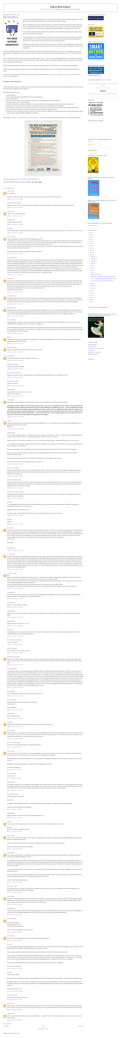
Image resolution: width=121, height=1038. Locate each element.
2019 (91, 243)
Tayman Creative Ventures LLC (14, 491)
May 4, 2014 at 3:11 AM (14, 790)
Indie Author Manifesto (96, 274)
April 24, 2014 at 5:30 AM (15, 333)
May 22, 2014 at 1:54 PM (14, 940)
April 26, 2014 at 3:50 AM (15, 687)
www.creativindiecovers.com (34, 117)
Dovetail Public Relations (13, 203)
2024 (91, 232)
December (93, 256)
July (92, 265)
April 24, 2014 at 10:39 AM (15, 385)
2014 (91, 254)
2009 (91, 299)
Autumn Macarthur (11, 794)
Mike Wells (9, 691)
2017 (91, 248)
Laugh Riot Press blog (15, 734)
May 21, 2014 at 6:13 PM (14, 932)
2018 (91, 245)
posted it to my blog (24, 623)
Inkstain (9, 278)
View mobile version (43, 1028)
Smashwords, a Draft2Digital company (67, 9)
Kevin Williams (10, 918)
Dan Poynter (10, 236)
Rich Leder (9, 730)
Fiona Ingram (10, 295)
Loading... (90, 309)
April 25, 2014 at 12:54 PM (15, 636)
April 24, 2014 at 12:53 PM (15, 428)
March (92, 283)
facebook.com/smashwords (94, 75)
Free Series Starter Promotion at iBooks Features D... (102, 280)
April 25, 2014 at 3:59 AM (15, 569)
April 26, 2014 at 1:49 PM (15, 709)
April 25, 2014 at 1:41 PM (15, 652)
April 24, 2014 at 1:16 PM (15, 464)
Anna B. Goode (10, 573)
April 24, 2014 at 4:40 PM (15, 515)
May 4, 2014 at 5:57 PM (14, 809)
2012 (91, 293)
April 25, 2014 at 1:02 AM (15, 550)
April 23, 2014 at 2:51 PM (15, 224)
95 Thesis (9, 76)
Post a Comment (7, 1023)
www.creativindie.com (23, 117)
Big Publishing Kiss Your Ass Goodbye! (74, 230)
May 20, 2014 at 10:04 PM (14, 848)
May (92, 270)
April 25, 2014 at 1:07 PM (15, 644)
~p (7, 420)
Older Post (80, 1026)
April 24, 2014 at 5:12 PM (15, 524)
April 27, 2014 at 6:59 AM (15, 718)
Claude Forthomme (11, 381)
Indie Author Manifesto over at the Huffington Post (27, 179)
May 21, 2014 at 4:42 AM (14, 892)
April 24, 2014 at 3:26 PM (15, 498)
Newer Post (5, 1026)
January (93, 288)
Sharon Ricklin (10, 699)
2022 (91, 237)
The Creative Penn (92, 346)
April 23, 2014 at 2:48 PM (15, 216)
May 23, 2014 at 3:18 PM (14, 999)
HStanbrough (10, 307)
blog (20, 650)
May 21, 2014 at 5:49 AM (14, 914)
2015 (91, 252)
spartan (8, 527)
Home (43, 1026)
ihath (8, 519)
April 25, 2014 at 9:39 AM (15, 625)
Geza (8, 722)
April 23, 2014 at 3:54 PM (15, 274)
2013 (91, 290)
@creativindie (13, 117)
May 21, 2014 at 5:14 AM (14, 904)
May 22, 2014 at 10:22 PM (14, 968)
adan (8, 502)
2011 (91, 295)
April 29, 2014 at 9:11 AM (15, 726)
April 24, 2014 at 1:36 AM (15, 292)
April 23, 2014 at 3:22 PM (15, 253)
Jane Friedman (91, 350)
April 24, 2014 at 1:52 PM (15, 488)
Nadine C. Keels (10, 648)
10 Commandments (70, 74)
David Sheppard (10, 257)
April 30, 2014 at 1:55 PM (15, 738)
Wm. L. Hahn (10, 319)
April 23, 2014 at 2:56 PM (15, 232)
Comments (92, 144)
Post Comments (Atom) (14, 1033)
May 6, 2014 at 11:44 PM (14, 817)
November (93, 258)
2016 (91, 250)
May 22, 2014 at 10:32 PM (14, 991)
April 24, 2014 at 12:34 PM (15, 416)
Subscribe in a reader (92, 225)
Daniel (8, 228)
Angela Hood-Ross (11, 364)
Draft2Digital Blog (92, 344)
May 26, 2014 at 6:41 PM (14, 1009)
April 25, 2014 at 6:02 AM (15, 588)
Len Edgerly (10, 602)
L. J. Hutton (9, 554)
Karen (8, 629)
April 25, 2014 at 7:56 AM (15, 598)
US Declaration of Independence (57, 74)
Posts (91, 141)
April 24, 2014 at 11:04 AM (15, 396)
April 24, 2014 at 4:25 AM (15, 304)
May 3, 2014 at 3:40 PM (14, 778)
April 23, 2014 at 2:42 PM (15, 199)
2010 (91, 297)
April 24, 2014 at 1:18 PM (15, 476)
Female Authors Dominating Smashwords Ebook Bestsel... (104, 278)
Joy (8, 337)
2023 (91, 234)
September (93, 261)
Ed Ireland (9, 355)
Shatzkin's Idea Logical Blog (94, 352)
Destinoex (9, 835)
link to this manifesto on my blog (21, 392)
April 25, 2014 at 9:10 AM (15, 617)
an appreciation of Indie (47, 594)
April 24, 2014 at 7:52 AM (15, 368)
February (93, 285)
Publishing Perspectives (93, 354)
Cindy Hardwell (10, 886)
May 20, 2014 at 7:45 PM (14, 831)
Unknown (9, 191)
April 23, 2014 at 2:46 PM (15, 207)
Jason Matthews (10, 347)
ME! (8, 944)
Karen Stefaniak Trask (12, 656)
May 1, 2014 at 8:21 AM (14, 747)
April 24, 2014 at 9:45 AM (15, 377)
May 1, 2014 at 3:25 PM (14, 769)
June (92, 267)
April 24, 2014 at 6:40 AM (15, 352)
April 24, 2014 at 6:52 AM (15, 360)
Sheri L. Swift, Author (12, 742)
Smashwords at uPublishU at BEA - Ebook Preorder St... (103, 276)
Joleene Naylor (10, 773)
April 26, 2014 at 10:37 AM (15, 696)
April (92, 272)
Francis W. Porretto (11, 467)
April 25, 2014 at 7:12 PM (15, 664)
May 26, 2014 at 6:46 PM (14, 1020)
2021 (91, 239)
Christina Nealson (11, 995)
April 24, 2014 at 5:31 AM (15, 343)
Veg (8, 821)
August (93, 263)
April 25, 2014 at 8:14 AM (15, 607)
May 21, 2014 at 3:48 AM (14, 882)
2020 (91, 241)
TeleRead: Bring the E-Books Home (96, 348)
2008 (91, 302)
